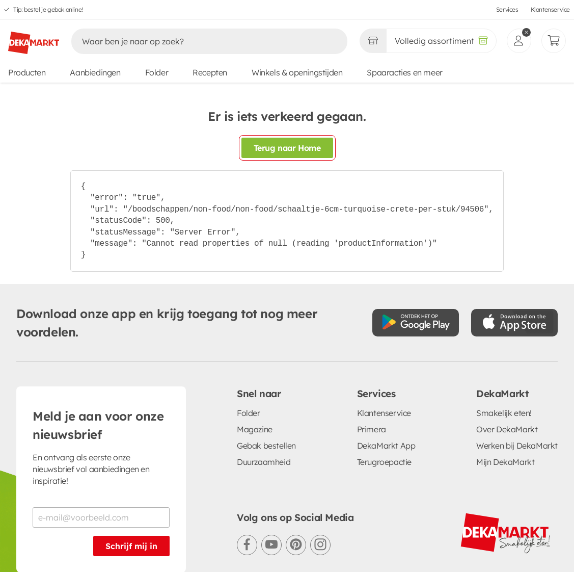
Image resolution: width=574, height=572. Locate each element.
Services (507, 9)
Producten (26, 72)
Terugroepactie (384, 462)
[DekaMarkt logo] (33, 38)
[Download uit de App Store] (514, 322)
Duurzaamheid (263, 462)
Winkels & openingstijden (297, 72)
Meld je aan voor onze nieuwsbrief (98, 425)
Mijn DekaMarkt (505, 462)
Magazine (254, 429)
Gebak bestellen (266, 445)
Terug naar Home (287, 148)
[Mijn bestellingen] (553, 41)
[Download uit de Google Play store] (415, 322)
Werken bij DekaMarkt (517, 445)
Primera (371, 429)
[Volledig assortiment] (441, 41)
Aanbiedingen (95, 72)
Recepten (210, 72)
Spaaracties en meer (404, 72)
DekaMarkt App (386, 445)
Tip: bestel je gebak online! (48, 9)
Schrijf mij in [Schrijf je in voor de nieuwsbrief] (131, 546)
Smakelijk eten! (504, 413)
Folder (157, 72)
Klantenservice (550, 9)
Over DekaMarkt (506, 429)
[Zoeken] (198, 41)
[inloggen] (519, 41)
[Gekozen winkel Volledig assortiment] (373, 41)
